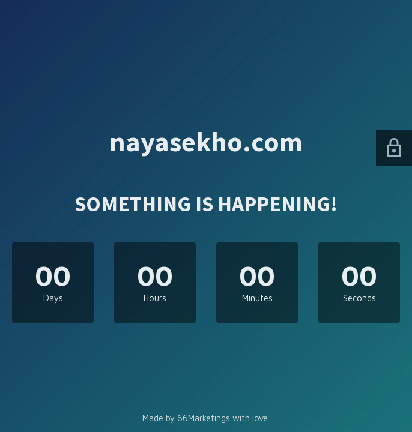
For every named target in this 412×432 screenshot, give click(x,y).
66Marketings (203, 418)
